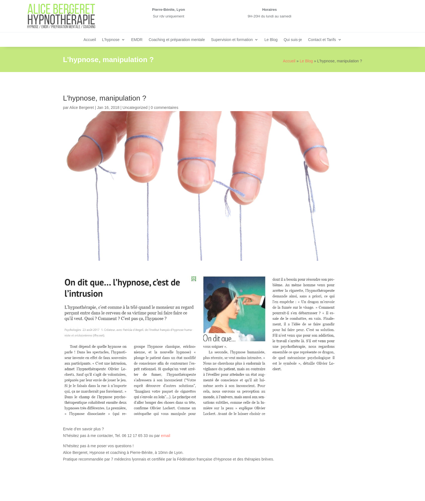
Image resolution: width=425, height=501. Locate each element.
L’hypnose (111, 40)
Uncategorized (135, 107)
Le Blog (270, 40)
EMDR (137, 40)
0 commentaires (164, 107)
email (165, 435)
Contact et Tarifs (322, 40)
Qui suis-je (293, 40)
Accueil (89, 40)
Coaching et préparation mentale (177, 40)
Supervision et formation (232, 40)
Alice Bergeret (81, 107)
